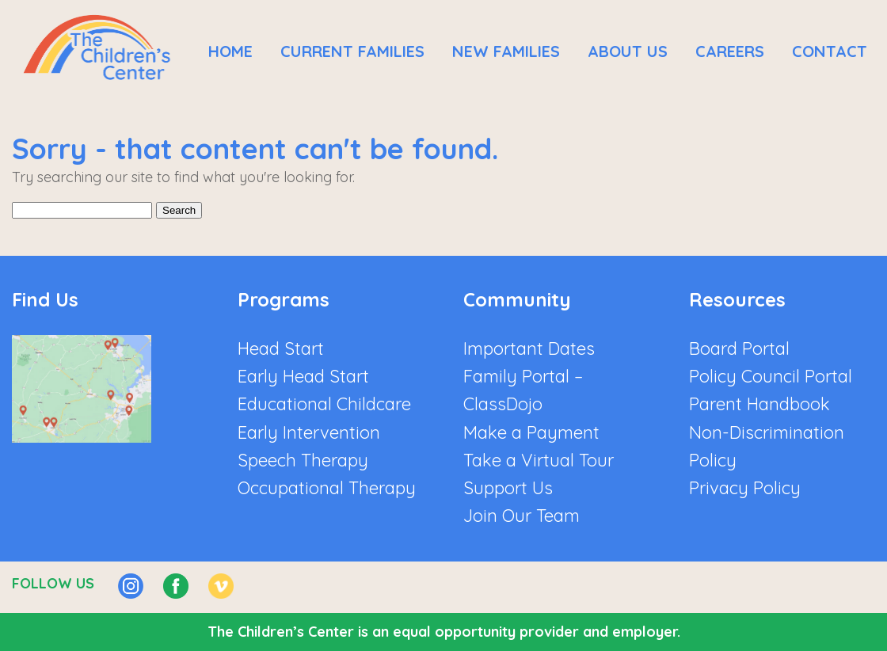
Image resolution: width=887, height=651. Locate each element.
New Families (506, 51)
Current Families (352, 51)
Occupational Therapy (327, 488)
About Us (628, 51)
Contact (829, 51)
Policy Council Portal (770, 376)
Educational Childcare (324, 404)
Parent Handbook (759, 404)
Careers (729, 51)
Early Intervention (309, 432)
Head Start (281, 348)
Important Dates (529, 348)
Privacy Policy (745, 488)
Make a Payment (531, 432)
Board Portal (739, 348)
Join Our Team (521, 515)
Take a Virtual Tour (538, 460)
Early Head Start (303, 376)
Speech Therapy (303, 460)
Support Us (508, 488)
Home (230, 51)
